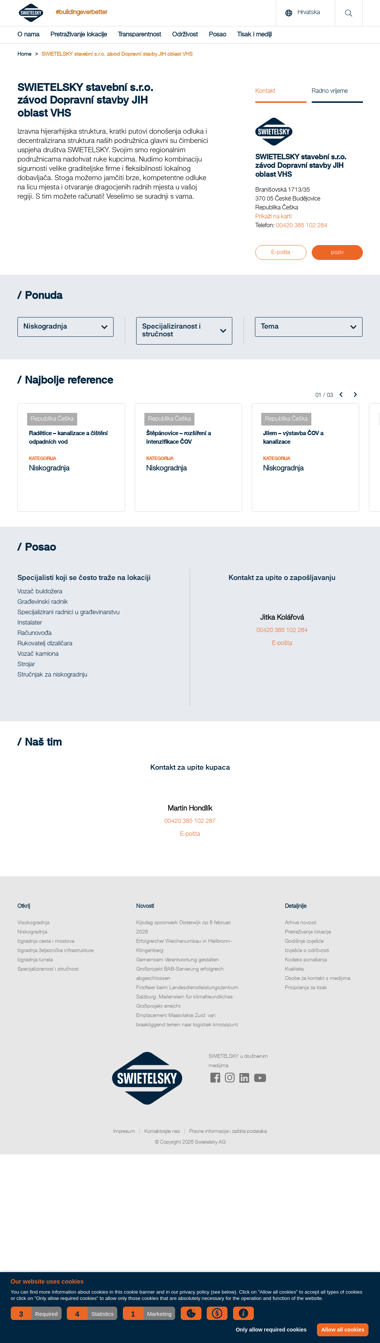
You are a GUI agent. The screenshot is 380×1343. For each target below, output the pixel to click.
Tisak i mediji (254, 35)
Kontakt (265, 91)
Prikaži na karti (273, 217)
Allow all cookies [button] (342, 1330)
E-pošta (280, 252)
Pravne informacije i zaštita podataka (228, 1131)
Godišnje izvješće (304, 941)
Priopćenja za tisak (306, 987)
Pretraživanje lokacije (78, 35)
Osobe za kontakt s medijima (317, 978)
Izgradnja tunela (35, 959)
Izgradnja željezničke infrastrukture (55, 950)
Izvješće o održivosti (307, 950)
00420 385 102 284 (301, 226)
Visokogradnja (33, 922)
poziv (337, 252)
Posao (217, 35)
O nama (28, 35)
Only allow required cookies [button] (271, 1330)
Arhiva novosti (301, 922)
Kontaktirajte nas (162, 1131)
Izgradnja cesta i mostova (45, 941)
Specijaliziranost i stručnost (48, 969)
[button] (36, 1313)
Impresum (124, 1131)
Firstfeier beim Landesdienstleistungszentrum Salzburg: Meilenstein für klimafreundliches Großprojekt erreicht (187, 997)
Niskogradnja (32, 932)
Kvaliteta (294, 969)
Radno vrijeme (330, 91)
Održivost (185, 35)
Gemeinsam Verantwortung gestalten (177, 959)
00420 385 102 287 (190, 821)
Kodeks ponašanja (306, 959)
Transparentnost (139, 35)
